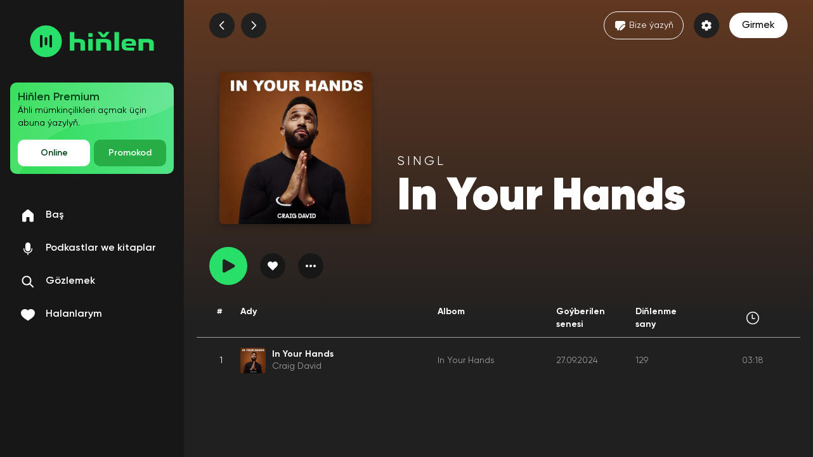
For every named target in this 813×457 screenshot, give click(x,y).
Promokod (130, 153)
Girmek (758, 25)
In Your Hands (466, 360)
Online (54, 153)
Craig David (297, 366)
